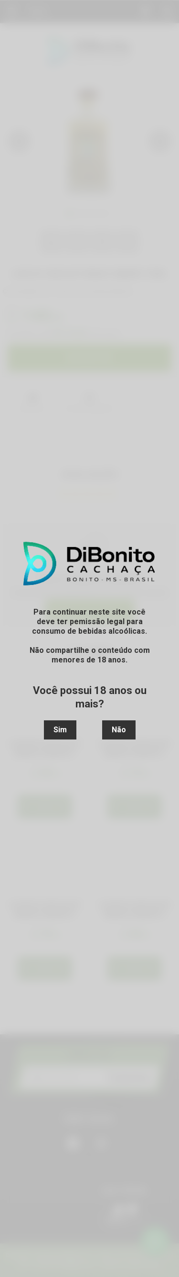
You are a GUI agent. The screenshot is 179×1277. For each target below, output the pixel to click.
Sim (60, 729)
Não (119, 729)
